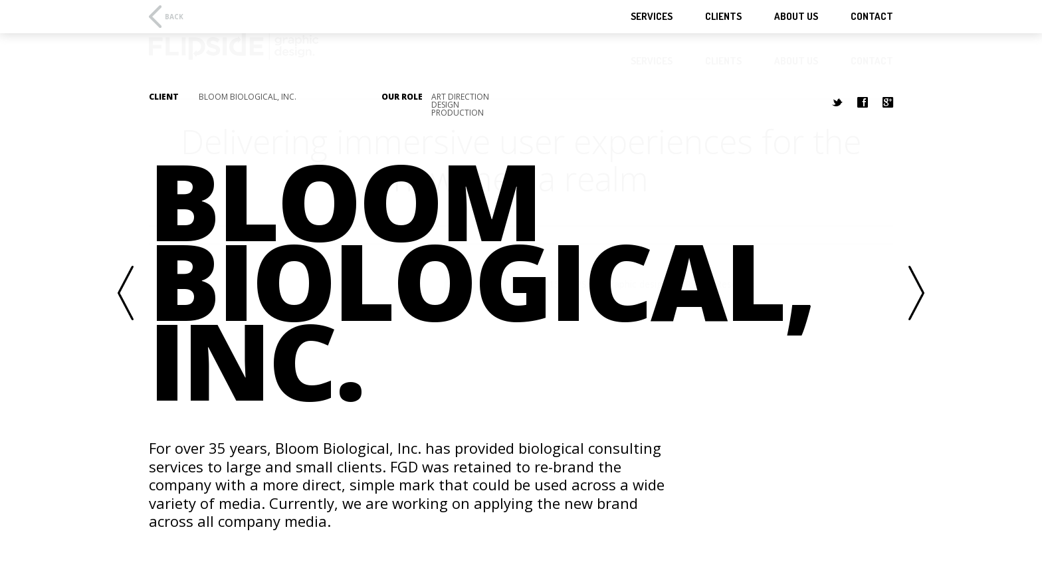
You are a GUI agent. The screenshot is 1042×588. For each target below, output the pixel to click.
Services (652, 17)
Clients (723, 17)
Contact (872, 17)
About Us (796, 17)
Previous (125, 294)
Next (916, 294)
